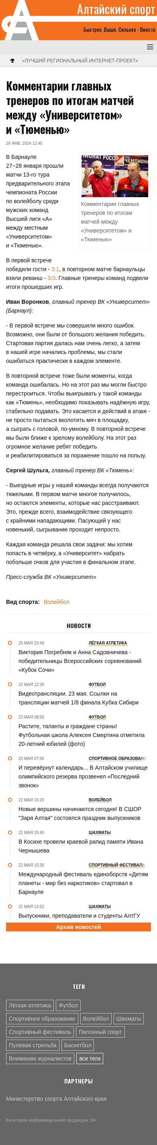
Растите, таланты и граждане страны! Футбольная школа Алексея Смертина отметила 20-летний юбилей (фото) (81, 735)
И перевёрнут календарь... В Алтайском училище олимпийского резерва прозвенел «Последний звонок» (83, 776)
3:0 (51, 278)
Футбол (68, 1005)
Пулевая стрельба (33, 1045)
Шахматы (128, 1018)
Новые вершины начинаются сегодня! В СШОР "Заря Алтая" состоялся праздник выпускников (79, 813)
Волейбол (56, 602)
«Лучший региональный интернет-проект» (80, 61)
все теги (89, 1058)
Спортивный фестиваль (40, 1032)
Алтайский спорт (116, 9)
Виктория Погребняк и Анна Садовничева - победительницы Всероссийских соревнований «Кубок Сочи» (79, 661)
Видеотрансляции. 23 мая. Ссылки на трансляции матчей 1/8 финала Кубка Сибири (78, 698)
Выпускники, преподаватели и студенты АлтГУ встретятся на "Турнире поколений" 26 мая (79, 920)
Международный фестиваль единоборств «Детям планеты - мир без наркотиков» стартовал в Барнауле (83, 883)
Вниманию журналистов (40, 1058)
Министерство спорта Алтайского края (56, 1099)
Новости (79, 625)
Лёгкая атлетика (30, 1005)
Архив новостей (78, 927)
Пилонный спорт (100, 1032)
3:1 (55, 269)
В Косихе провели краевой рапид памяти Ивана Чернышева (80, 846)
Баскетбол (78, 1045)
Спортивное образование (42, 1018)
